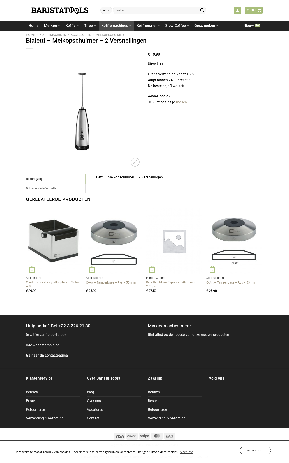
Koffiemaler (148, 25)
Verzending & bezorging (45, 418)
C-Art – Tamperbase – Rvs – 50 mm (111, 283)
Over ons (94, 401)
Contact (93, 418)
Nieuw (248, 25)
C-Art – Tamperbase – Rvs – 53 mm (231, 283)
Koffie (72, 25)
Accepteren (255, 450)
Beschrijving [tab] (34, 179)
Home (34, 25)
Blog (90, 392)
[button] (237, 10)
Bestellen (33, 401)
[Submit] (202, 10)
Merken (52, 25)
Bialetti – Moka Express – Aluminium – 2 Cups (173, 284)
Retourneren (35, 409)
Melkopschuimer (110, 35)
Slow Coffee (177, 25)
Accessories (81, 35)
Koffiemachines (116, 25)
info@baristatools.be (42, 345)
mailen (181, 102)
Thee (90, 25)
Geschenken (206, 25)
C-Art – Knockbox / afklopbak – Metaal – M (53, 284)
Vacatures (95, 409)
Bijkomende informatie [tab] (41, 188)
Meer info (186, 452)
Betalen (32, 392)
